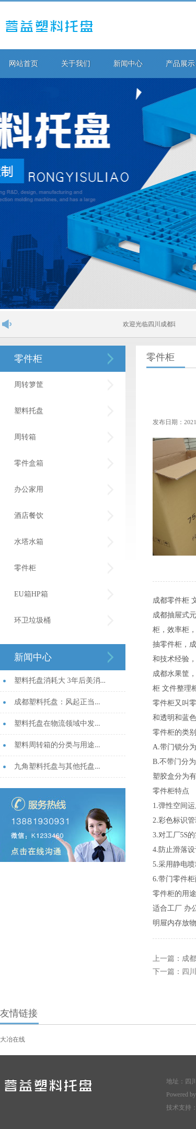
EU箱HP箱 (31, 594)
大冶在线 (12, 1039)
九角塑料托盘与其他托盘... (57, 766)
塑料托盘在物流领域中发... (57, 723)
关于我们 (75, 64)
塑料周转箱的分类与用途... (57, 745)
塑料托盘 (28, 411)
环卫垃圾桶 (32, 620)
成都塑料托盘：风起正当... (57, 702)
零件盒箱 (28, 463)
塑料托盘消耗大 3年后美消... (60, 680)
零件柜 (28, 358)
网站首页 (23, 64)
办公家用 (28, 489)
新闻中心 (128, 64)
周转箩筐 (28, 385)
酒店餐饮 (28, 515)
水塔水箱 (28, 542)
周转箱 (25, 437)
